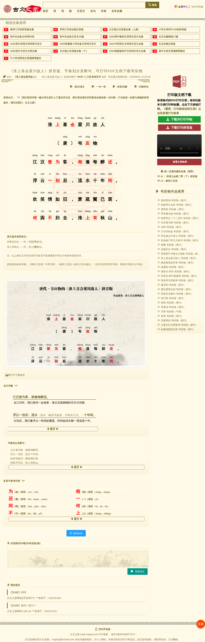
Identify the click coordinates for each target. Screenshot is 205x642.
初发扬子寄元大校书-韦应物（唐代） (178, 240)
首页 (45, 11)
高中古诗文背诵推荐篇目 (172, 51)
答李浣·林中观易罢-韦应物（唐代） (177, 276)
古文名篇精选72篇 (168, 36)
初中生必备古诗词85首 (22, 36)
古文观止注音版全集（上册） (124, 29)
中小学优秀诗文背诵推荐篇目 (25, 58)
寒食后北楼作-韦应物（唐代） (175, 293)
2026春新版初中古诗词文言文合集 (127, 51)
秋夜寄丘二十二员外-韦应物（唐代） (178, 218)
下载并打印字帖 (179, 119)
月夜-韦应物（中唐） (170, 311)
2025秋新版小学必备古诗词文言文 (78, 43)
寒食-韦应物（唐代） (170, 316)
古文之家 (75, 634)
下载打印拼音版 (179, 127)
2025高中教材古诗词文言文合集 (126, 36)
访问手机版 (195, 6)
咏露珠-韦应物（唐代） (171, 267)
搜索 (152, 4)
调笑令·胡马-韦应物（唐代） (174, 271)
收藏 (200, 623)
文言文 (81, 11)
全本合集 (116, 11)
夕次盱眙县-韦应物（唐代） (173, 231)
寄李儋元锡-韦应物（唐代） (173, 213)
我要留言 (138, 571)
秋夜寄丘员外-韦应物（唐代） (175, 204)
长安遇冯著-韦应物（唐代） (173, 222)
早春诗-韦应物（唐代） (171, 307)
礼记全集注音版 (167, 43)
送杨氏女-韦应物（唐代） (172, 249)
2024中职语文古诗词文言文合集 (126, 43)
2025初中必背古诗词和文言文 (26, 43)
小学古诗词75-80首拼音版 (172, 29)
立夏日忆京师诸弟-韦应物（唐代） (177, 324)
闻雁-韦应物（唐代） (170, 244)
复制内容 (76, 533)
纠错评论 (141, 86)
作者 (103, 11)
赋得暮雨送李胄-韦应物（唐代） (176, 262)
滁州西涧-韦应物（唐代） (172, 200)
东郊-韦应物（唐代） (170, 227)
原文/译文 (77, 86)
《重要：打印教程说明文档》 (180, 108)
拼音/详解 (120, 86)
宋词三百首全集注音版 (72, 29)
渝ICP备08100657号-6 (123, 634)
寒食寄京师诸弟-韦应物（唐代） (176, 280)
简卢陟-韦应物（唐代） (171, 298)
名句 (93, 11)
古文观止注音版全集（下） (74, 51)
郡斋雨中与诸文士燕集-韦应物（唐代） (179, 253)
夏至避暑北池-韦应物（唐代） (175, 289)
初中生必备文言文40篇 (72, 36)
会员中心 (181, 6)
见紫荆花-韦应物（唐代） (172, 320)
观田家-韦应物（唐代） (171, 209)
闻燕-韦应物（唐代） (170, 302)
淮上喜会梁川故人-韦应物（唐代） (177, 258)
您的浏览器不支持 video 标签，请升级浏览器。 (179, 145)
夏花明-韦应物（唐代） (171, 284)
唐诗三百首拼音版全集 (22, 29)
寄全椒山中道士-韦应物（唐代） (176, 236)
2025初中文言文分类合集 (23, 51)
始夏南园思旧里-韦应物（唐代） (176, 329)
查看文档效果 (180, 162)
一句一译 (99, 86)
